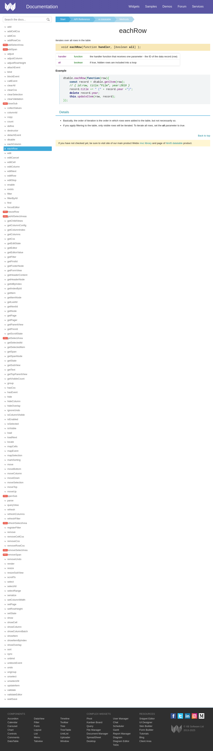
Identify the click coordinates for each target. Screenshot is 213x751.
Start (62, 19)
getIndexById (14, 288)
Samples (151, 6)
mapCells (12, 446)
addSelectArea (15, 44)
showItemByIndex (17, 640)
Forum (182, 6)
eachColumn (14, 144)
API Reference (82, 19)
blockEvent (13, 76)
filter (9, 193)
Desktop (91, 741)
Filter (36, 722)
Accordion (13, 718)
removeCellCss (15, 536)
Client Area (145, 741)
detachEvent (14, 135)
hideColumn (13, 401)
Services (198, 6)
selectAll (11, 586)
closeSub (12, 103)
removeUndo (14, 559)
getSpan (11, 351)
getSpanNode (14, 356)
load (9, 432)
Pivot (89, 718)
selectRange (14, 590)
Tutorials (144, 733)
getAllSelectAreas (17, 216)
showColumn (14, 626)
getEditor (12, 247)
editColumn (13, 166)
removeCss (13, 541)
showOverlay (14, 644)
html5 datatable (174, 143)
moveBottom (14, 469)
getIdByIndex (14, 284)
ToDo (116, 744)
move (10, 464)
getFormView (14, 270)
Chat (115, 722)
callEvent (12, 81)
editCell (11, 162)
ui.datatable (104, 19)
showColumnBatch (17, 631)
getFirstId (12, 261)
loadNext (12, 437)
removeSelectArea (17, 550)
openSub (12, 496)
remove (11, 532)
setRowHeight (15, 608)
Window (64, 741)
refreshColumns (16, 514)
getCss (11, 238)
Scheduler (118, 726)
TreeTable (65, 729)
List (36, 733)
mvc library (146, 143)
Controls (12, 733)
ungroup (11, 672)
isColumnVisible (16, 414)
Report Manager (122, 733)
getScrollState (15, 333)
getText (11, 369)
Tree (62, 726)
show (10, 617)
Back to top (204, 136)
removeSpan (14, 554)
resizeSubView (15, 572)
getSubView (13, 365)
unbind (11, 658)
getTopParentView (17, 374)
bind (9, 71)
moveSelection (15, 482)
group (10, 383)
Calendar (13, 722)
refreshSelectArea (17, 523)
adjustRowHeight (16, 62)
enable (11, 184)
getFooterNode (15, 265)
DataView (39, 718)
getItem (11, 293)
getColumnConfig (16, 225)
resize (10, 568)
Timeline (64, 718)
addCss (11, 35)
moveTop (12, 487)
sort (9, 649)
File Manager (94, 729)
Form (37, 726)
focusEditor (13, 207)
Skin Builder (145, 726)
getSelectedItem (16, 347)
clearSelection (15, 94)
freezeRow (13, 211)
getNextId (12, 306)
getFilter (11, 256)
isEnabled (12, 419)
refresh (11, 509)
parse (10, 500)
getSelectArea (15, 338)
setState (11, 613)
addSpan (12, 49)
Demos (167, 6)
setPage (11, 604)
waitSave (12, 699)
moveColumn (14, 473)
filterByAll (12, 198)
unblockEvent (14, 663)
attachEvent (13, 67)
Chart (11, 729)
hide (9, 396)
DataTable (13, 741)
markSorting (14, 459)
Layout (37, 729)
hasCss (11, 387)
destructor (12, 130)
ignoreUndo (13, 410)
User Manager (120, 718)
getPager (12, 320)
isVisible (11, 428)
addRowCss (14, 40)
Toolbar (64, 722)
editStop (11, 180)
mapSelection (14, 455)
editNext (11, 171)
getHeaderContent (17, 275)
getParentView (15, 324)
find (9, 202)
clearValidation (15, 99)
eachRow (12, 148)
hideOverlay (13, 405)
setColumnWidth (16, 599)
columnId (12, 112)
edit (9, 153)
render (11, 563)
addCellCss (13, 31)
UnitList (64, 733)
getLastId (12, 302)
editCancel (13, 157)
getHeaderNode (16, 279)
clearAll (11, 85)
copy (9, 117)
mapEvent (12, 450)
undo (10, 667)
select (10, 581)
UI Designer (145, 722)
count (10, 121)
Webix (176, 729)
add (9, 26)
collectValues (14, 108)
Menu (37, 737)
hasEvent (12, 392)
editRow (11, 175)
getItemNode (14, 297)
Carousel (12, 726)
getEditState (14, 243)
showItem (12, 635)
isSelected (13, 423)
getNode (12, 311)
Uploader (65, 737)
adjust (10, 53)
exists (10, 189)
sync (9, 653)
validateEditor (14, 694)
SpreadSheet (94, 737)
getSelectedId (14, 342)
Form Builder (146, 729)
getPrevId (12, 329)
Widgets (134, 6)
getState (11, 360)
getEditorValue (15, 252)
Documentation (42, 6)
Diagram (117, 737)
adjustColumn (14, 58)
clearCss (12, 90)
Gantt (116, 729)
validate (11, 690)
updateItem (13, 685)
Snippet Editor (147, 718)
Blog (141, 737)
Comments (13, 737)
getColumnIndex (16, 229)
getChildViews (15, 220)
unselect (11, 676)
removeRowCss (16, 545)
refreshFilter (13, 518)
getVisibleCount (15, 378)
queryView (13, 505)
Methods (124, 19)
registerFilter (14, 527)
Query (90, 726)
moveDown (13, 478)
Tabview (38, 741)
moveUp (11, 491)
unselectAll (13, 681)
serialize (11, 595)
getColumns (13, 234)
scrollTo (11, 577)
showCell (12, 622)
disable (11, 139)
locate (10, 441)
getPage (11, 315)
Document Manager (97, 733)
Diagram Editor (121, 741)
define (10, 126)
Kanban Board (94, 722)
